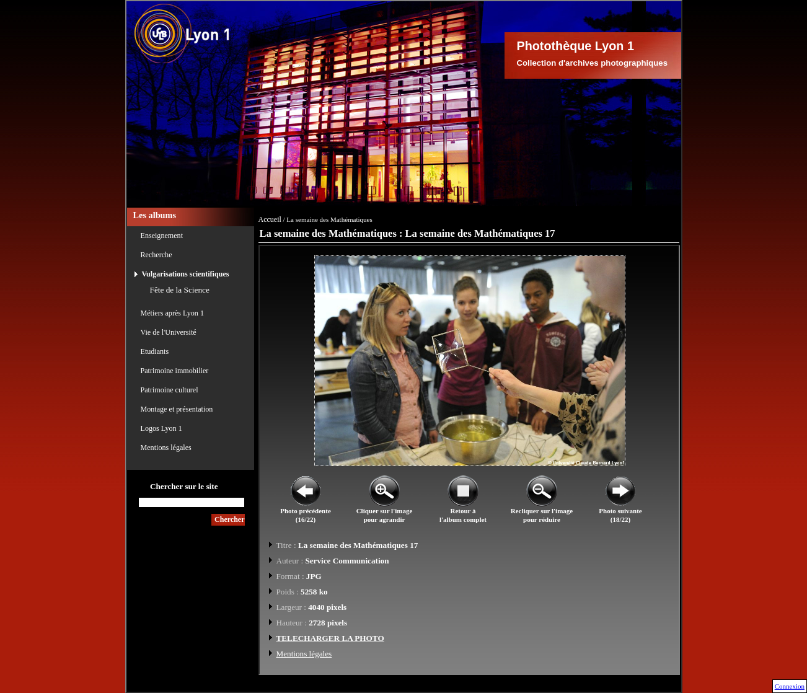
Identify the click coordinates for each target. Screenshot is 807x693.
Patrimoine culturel (169, 390)
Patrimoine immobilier (175, 370)
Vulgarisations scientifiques (185, 274)
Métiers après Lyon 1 (172, 313)
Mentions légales (166, 447)
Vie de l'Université (168, 332)
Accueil (269, 219)
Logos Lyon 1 (161, 428)
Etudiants (155, 351)
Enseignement (162, 235)
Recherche (156, 254)
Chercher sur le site (184, 486)
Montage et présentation (177, 409)
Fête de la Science (179, 289)
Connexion (790, 686)
